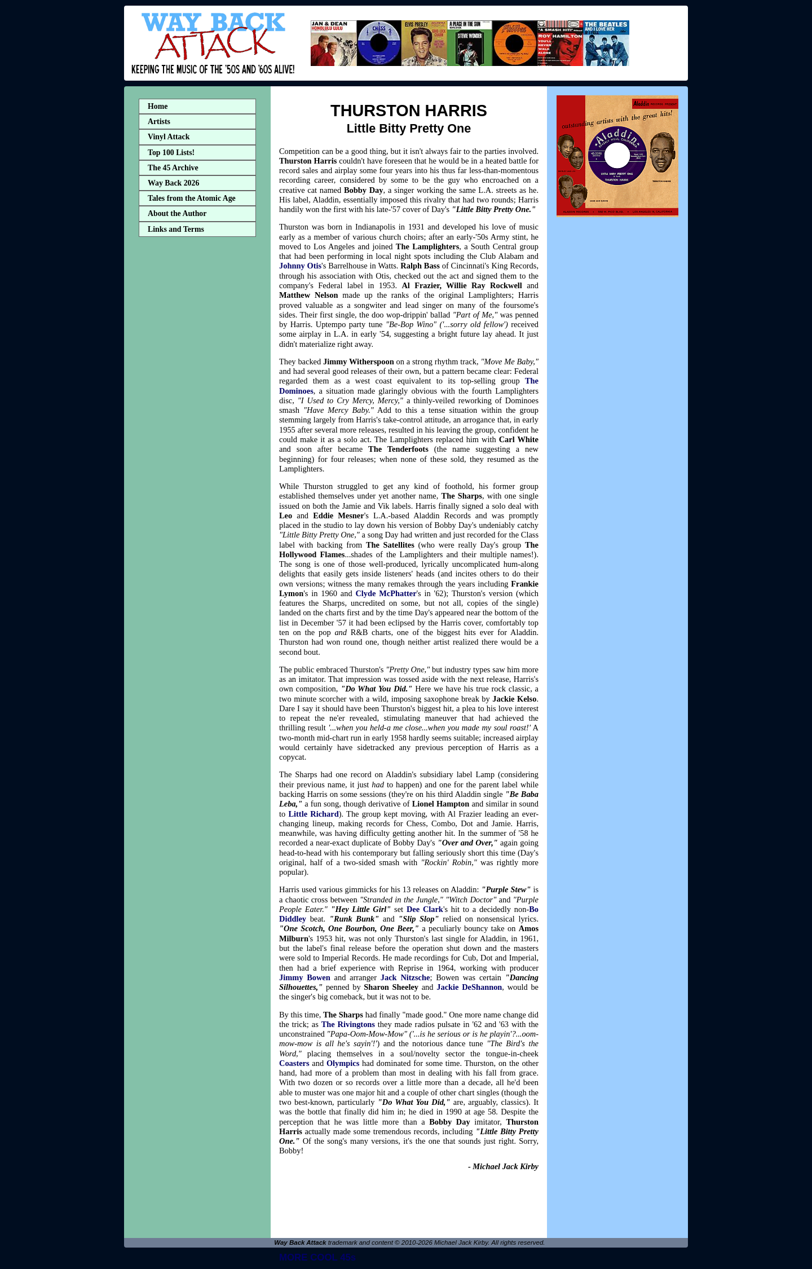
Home (157, 106)
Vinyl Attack (168, 137)
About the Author (177, 213)
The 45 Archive (173, 168)
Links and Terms (176, 229)
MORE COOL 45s (317, 1257)
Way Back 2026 (173, 183)
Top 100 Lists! (171, 152)
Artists (159, 121)
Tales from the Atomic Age (192, 198)
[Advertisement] (197, 419)
